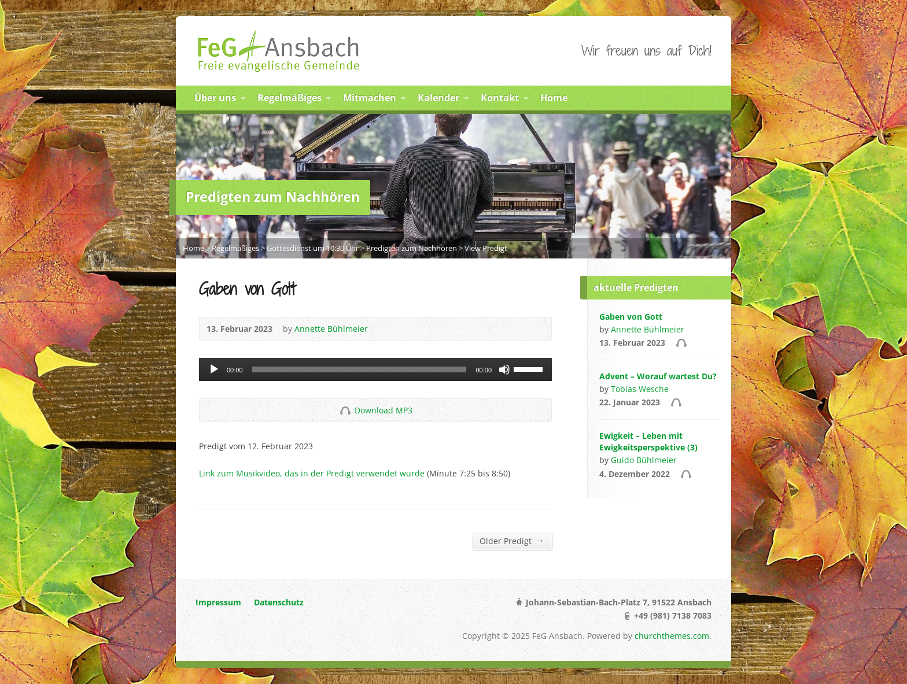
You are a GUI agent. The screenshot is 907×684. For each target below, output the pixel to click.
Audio (681, 342)
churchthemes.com (672, 635)
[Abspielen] (214, 369)
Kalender (438, 97)
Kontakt (500, 97)
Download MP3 (383, 410)
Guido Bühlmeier (644, 459)
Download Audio (345, 410)
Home (553, 97)
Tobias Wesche (640, 388)
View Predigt (485, 248)
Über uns (215, 97)
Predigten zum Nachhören (411, 248)
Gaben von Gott (630, 316)
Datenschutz (279, 602)
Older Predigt (512, 540)
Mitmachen (369, 97)
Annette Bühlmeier (331, 328)
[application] (375, 369)
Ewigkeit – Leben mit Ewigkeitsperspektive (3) (648, 441)
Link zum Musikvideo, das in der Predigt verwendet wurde (312, 473)
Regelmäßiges (289, 97)
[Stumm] (504, 369)
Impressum (218, 602)
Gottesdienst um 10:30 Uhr (313, 248)
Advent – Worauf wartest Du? (658, 376)
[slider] (359, 369)
